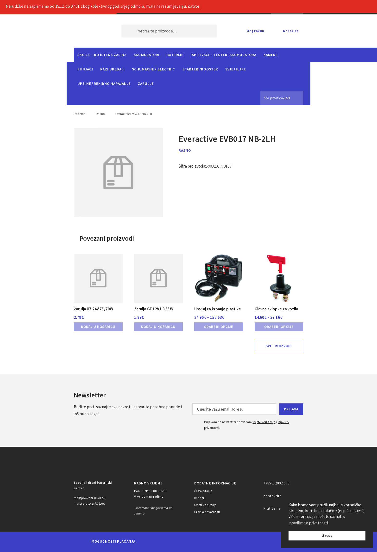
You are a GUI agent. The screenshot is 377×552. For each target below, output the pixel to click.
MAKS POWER (90, 31)
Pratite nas (273, 508)
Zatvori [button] (194, 6)
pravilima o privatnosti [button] (308, 523)
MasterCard (147, 541)
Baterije (175, 54)
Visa (181, 541)
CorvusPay (273, 541)
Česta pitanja (203, 491)
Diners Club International (203, 541)
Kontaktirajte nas (278, 496)
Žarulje (146, 83)
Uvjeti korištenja (205, 505)
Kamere (271, 54)
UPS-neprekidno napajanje (104, 83)
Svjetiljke (235, 69)
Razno (100, 114)
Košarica (291, 31)
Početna (80, 114)
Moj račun (255, 31)
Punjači (85, 69)
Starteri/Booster (200, 69)
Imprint (199, 498)
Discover (226, 541)
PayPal (247, 541)
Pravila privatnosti (207, 512)
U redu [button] (327, 535)
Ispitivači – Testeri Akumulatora (223, 54)
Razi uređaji (112, 69)
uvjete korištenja (263, 422)
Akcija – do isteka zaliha (101, 54)
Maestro (163, 541)
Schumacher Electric (153, 69)
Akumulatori (146, 54)
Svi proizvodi (279, 346)
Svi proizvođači (277, 98)
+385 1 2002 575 (276, 483)
